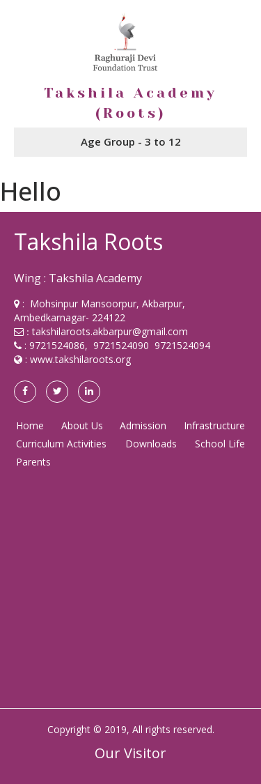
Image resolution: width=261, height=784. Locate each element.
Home (30, 425)
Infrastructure (214, 425)
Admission (143, 425)
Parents (33, 461)
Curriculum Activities (61, 443)
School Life (220, 443)
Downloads (151, 443)
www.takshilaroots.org (80, 359)
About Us (82, 425)
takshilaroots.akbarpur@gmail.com (110, 331)
